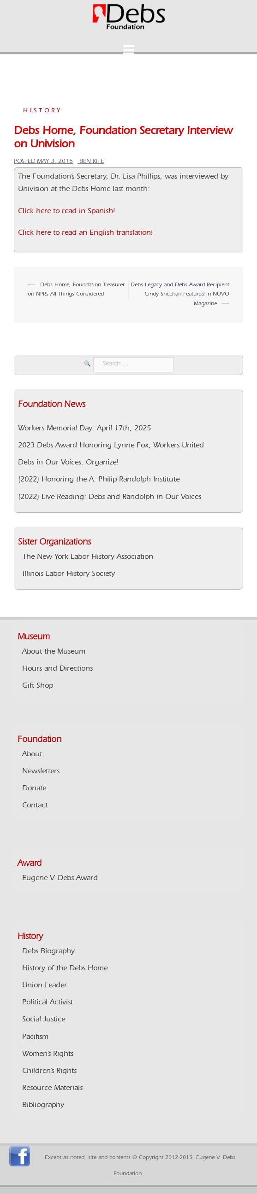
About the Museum (53, 652)
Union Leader (44, 986)
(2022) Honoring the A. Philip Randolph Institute (98, 480)
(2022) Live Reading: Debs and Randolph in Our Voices (109, 497)
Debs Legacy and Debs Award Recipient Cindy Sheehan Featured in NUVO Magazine (180, 295)
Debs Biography (48, 952)
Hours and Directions (57, 669)
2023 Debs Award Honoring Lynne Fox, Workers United (111, 446)
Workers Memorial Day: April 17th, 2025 (84, 429)
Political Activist (47, 1003)
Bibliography (43, 1105)
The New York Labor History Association (88, 557)
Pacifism (35, 1037)
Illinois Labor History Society (69, 574)
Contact (35, 806)
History (42, 111)
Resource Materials (52, 1088)
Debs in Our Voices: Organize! (68, 463)
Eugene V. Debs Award (60, 878)
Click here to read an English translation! (85, 233)
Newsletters (41, 772)
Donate (34, 789)
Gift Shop (37, 686)
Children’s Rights (49, 1071)
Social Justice (43, 1020)
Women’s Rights (47, 1054)
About (32, 755)
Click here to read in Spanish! (66, 211)
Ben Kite (91, 162)
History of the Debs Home (65, 969)
